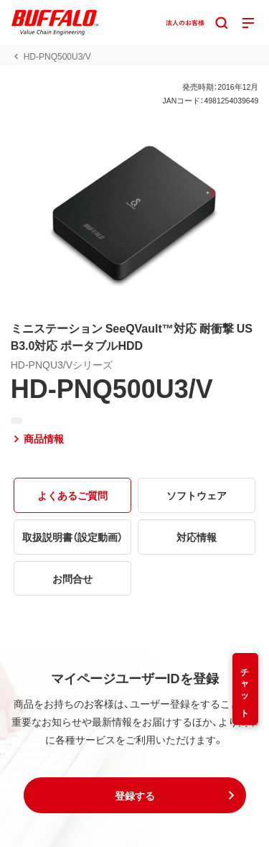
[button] (135, 795)
